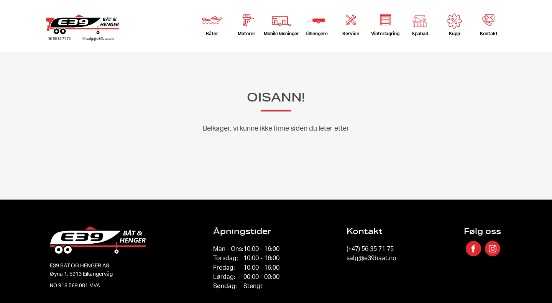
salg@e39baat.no (371, 258)
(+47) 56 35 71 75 (370, 248)
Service (351, 22)
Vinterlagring (385, 22)
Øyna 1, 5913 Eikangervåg (81, 273)
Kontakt (489, 22)
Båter (212, 22)
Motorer (246, 22)
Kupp (454, 24)
